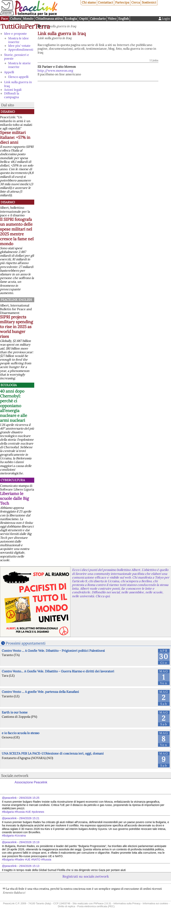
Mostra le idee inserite (18, 40)
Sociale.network (14, 775)
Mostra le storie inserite (19, 65)
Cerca (135, 2)
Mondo (28, 18)
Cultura (15, 18)
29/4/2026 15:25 (29, 797)
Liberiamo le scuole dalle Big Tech (14, 498)
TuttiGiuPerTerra (25, 26)
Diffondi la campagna (11, 95)
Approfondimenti (20, 49)
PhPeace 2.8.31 (102, 903)
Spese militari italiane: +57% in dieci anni (15, 137)
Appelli (9, 72)
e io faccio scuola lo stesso (20, 733)
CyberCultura (13, 480)
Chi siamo (89, 2)
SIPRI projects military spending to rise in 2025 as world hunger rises (16, 326)
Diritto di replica (66, 906)
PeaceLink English (16, 300)
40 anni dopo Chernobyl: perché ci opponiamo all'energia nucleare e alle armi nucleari (13, 405)
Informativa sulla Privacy (126, 903)
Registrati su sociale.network (85, 876)
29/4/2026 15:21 (29, 818)
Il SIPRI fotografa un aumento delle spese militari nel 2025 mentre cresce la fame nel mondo (17, 231)
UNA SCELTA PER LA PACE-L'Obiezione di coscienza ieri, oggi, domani (53, 753)
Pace (4, 18)
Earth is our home (15, 712)
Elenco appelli (18, 77)
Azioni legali (13, 90)
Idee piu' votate (19, 46)
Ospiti (83, 18)
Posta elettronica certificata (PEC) (96, 906)
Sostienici (149, 2)
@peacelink (9, 797)
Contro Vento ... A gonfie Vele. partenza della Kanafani (40, 692)
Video (112, 18)
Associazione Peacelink (31, 782)
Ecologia (71, 18)
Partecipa (122, 2)
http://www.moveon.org (55, 70)
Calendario (98, 18)
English (123, 18)
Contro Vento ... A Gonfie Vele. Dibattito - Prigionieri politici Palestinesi (53, 651)
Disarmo (8, 112)
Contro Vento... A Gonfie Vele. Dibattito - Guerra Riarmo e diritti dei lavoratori (58, 671)
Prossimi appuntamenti (25, 643)
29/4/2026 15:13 (29, 865)
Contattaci (105, 2)
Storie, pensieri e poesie (16, 56)
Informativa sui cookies (155, 903)
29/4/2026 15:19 (29, 842)
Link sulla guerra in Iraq (18, 84)
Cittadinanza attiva (49, 18)
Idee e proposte (15, 33)
